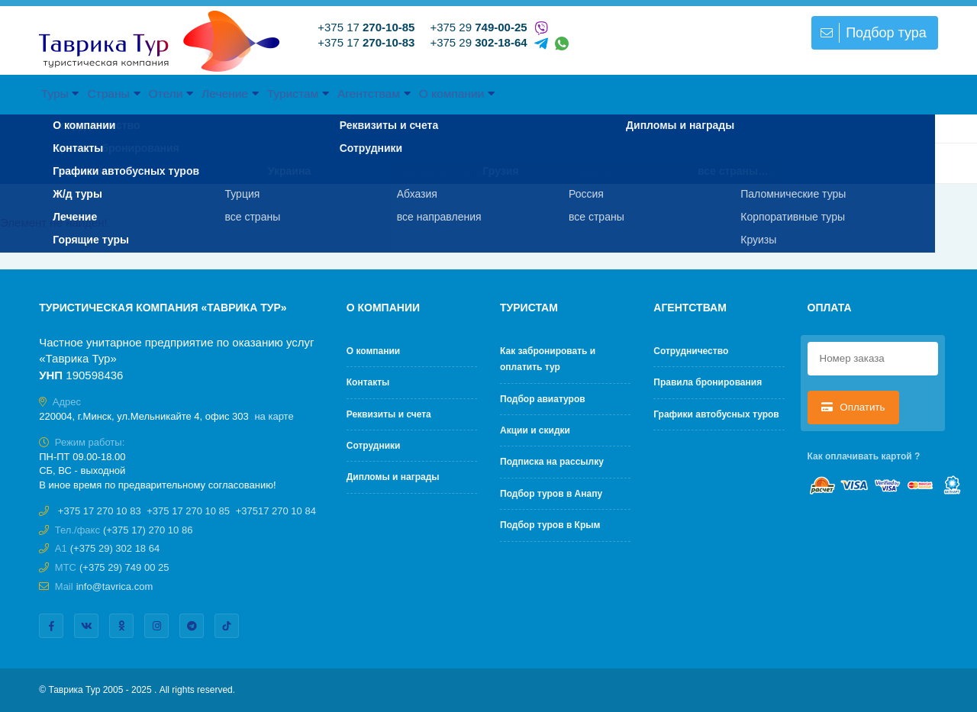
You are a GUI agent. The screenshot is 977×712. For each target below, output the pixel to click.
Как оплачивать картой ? (864, 456)
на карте (273, 416)
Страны (159, 93)
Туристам (440, 93)
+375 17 (366, 27)
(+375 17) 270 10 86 (147, 530)
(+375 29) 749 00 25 (124, 567)
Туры (74, 93)
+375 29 (478, 27)
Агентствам (550, 93)
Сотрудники (374, 445)
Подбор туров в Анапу (551, 493)
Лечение (339, 93)
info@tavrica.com (114, 586)
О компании (669, 93)
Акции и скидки (535, 430)
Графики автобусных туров (716, 414)
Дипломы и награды (393, 477)
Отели (248, 93)
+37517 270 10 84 (276, 511)
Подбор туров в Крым (550, 525)
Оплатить (853, 407)
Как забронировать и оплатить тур (547, 359)
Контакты (368, 382)
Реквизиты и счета (389, 414)
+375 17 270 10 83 (99, 511)
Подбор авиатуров (542, 399)
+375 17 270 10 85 (188, 511)
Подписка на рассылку (552, 461)
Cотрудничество (690, 351)
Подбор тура (872, 33)
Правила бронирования (707, 382)
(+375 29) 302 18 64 (115, 548)
